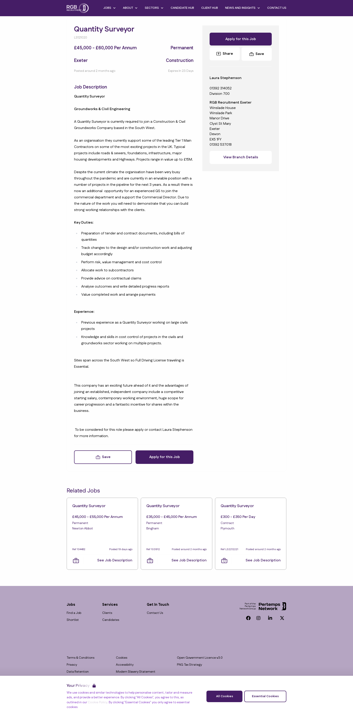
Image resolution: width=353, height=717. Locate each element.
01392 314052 (221, 88)
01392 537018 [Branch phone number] (221, 144)
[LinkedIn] (270, 618)
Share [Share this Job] (224, 53)
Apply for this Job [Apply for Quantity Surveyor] (164, 457)
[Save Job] (103, 457)
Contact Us (155, 613)
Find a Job (74, 613)
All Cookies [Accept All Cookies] (224, 696)
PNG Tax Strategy (189, 665)
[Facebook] (248, 618)
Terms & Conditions (80, 658)
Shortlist (73, 620)
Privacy (72, 665)
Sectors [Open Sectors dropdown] (154, 8)
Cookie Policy (97, 702)
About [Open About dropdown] (130, 8)
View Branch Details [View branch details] (240, 157)
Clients (107, 613)
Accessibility (125, 665)
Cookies (121, 658)
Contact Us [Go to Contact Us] (276, 8)
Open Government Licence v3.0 (200, 658)
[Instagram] (258, 618)
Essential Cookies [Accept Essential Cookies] (265, 696)
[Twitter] (282, 618)
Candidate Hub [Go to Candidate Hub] (182, 8)
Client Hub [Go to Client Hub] (209, 8)
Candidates (110, 620)
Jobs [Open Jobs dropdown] (109, 8)
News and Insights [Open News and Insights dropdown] (242, 8)
